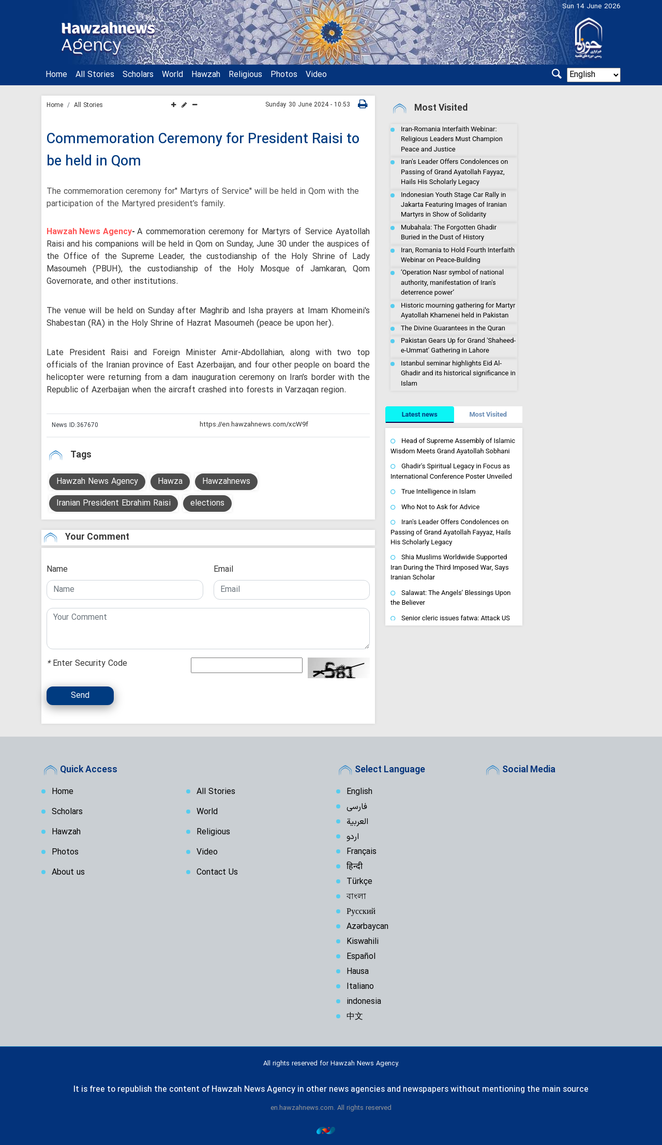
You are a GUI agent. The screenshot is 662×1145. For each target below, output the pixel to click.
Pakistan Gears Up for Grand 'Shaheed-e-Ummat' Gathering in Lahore (458, 345)
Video (316, 75)
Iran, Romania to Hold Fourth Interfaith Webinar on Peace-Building (458, 255)
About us (68, 871)
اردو (353, 836)
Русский (361, 911)
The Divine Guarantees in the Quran (453, 328)
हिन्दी (355, 866)
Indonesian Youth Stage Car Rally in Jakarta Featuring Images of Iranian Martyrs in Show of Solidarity (454, 205)
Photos (283, 75)
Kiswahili (363, 941)
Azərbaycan (367, 926)
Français (362, 851)
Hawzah (205, 75)
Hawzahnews (226, 481)
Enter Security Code (87, 663)
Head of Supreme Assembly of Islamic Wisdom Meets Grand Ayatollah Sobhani (452, 446)
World (172, 75)
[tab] (419, 414)
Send (80, 695)
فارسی (357, 806)
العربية (357, 821)
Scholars (138, 75)
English (359, 791)
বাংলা (356, 896)
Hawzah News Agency (89, 231)
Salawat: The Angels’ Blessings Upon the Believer (450, 598)
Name (57, 568)
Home (56, 75)
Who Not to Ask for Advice (440, 507)
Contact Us (217, 871)
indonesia (364, 1001)
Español (361, 956)
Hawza (170, 481)
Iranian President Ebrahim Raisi (113, 502)
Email (223, 568)
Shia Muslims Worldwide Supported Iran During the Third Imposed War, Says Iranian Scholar (449, 567)
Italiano (360, 986)
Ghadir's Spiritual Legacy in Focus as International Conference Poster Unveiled (451, 471)
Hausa (358, 971)
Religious (245, 75)
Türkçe (359, 881)
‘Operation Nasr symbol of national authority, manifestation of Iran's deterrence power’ (452, 282)
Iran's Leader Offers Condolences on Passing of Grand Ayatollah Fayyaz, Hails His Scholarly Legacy (454, 172)
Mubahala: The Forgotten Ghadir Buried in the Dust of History (448, 232)
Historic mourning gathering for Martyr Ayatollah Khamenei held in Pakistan (458, 310)
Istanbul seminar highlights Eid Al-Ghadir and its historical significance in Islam (458, 373)
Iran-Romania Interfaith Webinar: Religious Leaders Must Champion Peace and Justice (452, 139)
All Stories (95, 75)
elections (207, 502)
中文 (355, 1016)
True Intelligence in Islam (438, 491)
